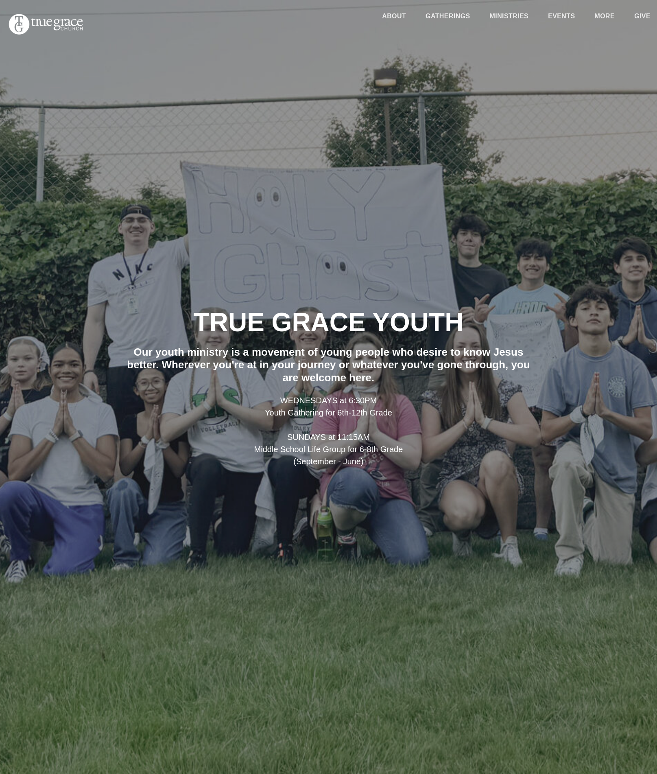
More (605, 16)
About (394, 16)
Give (642, 16)
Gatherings (448, 16)
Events (561, 16)
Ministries (509, 16)
